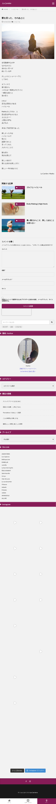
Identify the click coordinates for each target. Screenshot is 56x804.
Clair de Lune (6, 479)
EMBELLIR (5, 462)
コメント (4, 249)
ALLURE (4, 498)
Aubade (4, 487)
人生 (11, 326)
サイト (4, 288)
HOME (6, 9)
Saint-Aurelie (6, 473)
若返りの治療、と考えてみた (12, 407)
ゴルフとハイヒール (34, 187)
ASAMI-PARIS (6, 454)
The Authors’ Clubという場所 (12, 413)
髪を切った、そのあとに (29, 9)
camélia (4, 465)
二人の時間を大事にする (10, 418)
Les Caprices (6, 457)
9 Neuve (4, 484)
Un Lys (4, 476)
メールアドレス (7, 279)
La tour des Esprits (7, 468)
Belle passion (6, 459)
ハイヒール (14, 9)
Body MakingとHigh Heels (37, 204)
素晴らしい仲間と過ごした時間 (12, 424)
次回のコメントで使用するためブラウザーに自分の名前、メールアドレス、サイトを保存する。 (27, 300)
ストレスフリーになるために (12, 401)
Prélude (4, 490)
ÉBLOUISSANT (6, 470)
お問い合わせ (28, 801)
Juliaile (4, 493)
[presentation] (16, 311)
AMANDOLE (5, 495)
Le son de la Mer (7, 482)
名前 (3, 270)
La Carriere (34, 792)
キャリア (5, 326)
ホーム (9, 801)
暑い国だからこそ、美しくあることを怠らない (40, 221)
